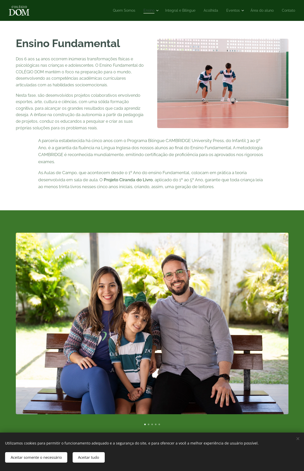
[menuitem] (114, 10)
